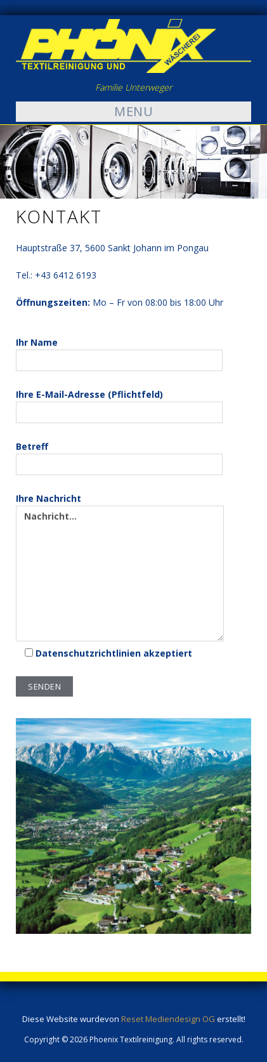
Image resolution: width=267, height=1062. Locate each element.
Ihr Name (119, 353)
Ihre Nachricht (120, 566)
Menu (133, 111)
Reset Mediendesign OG (168, 1019)
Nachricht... (120, 573)
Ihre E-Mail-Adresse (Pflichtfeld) (119, 405)
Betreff (119, 457)
